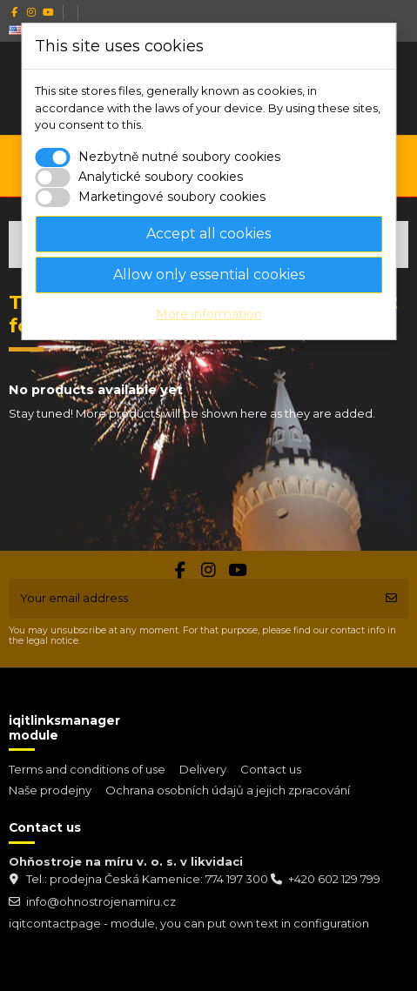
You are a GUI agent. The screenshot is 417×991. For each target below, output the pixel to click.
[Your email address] (192, 599)
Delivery (202, 769)
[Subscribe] (391, 599)
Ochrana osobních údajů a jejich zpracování (227, 790)
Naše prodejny (50, 790)
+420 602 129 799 (334, 879)
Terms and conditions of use (87, 769)
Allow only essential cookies (209, 274)
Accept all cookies (208, 233)
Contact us (270, 769)
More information (209, 314)
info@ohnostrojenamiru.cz (101, 901)
